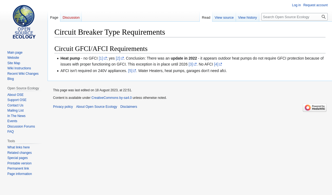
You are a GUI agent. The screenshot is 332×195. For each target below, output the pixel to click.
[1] (101, 58)
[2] (118, 58)
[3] (191, 64)
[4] (216, 64)
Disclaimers (128, 107)
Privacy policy (63, 107)
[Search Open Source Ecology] (294, 17)
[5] (130, 71)
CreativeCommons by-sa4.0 (111, 98)
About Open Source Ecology (96, 107)
